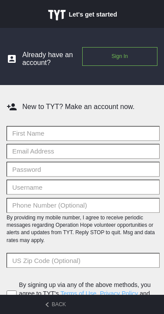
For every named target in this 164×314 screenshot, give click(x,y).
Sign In (120, 56)
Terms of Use (78, 293)
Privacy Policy (119, 293)
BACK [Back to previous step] (55, 304)
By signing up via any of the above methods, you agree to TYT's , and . (84, 293)
